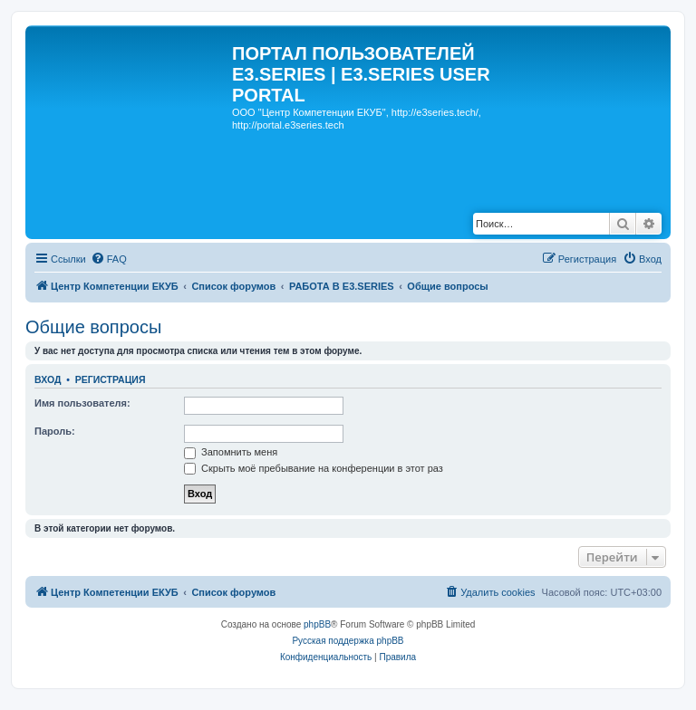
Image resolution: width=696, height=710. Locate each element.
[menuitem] (109, 259)
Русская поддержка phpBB (347, 641)
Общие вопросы (93, 327)
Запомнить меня (230, 451)
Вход (47, 379)
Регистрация (110, 379)
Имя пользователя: (82, 403)
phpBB (317, 624)
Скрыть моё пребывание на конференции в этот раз (313, 468)
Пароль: (54, 431)
